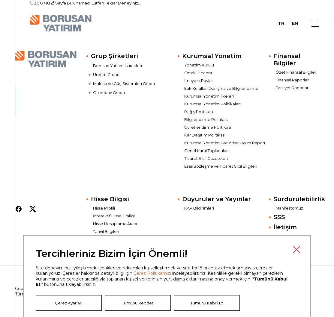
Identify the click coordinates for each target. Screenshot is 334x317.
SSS (279, 217)
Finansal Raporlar (292, 80)
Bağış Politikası (198, 111)
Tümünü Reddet (137, 303)
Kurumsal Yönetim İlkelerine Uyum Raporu (225, 142)
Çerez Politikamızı (152, 273)
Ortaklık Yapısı (198, 72)
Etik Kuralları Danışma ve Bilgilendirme (221, 88)
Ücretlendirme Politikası (207, 127)
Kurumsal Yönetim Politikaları (212, 103)
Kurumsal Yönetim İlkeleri (209, 96)
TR (281, 23)
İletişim (285, 227)
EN (295, 23)
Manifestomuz (289, 208)
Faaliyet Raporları (292, 87)
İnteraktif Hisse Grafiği (114, 215)
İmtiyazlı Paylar (198, 80)
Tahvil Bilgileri (106, 231)
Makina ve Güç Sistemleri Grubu (124, 83)
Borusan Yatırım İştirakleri (117, 65)
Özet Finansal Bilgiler (295, 72)
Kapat (296, 249)
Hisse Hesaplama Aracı (115, 223)
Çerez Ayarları (68, 303)
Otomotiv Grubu (109, 92)
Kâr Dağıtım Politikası (204, 135)
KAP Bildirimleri (199, 208)
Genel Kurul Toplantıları (206, 150)
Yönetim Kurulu (199, 65)
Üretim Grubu (106, 74)
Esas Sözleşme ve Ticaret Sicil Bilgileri (220, 166)
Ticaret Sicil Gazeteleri (206, 158)
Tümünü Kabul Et (207, 303)
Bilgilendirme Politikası (206, 119)
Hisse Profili (104, 208)
